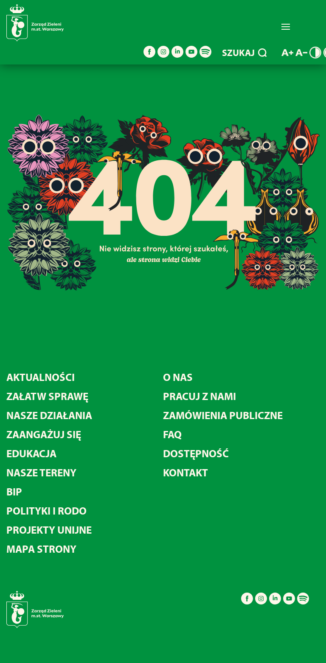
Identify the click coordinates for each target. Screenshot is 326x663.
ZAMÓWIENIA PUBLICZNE (223, 415)
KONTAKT (185, 472)
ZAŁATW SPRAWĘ (47, 396)
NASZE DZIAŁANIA (49, 415)
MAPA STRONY (41, 548)
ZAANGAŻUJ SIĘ (43, 434)
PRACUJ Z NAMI (199, 396)
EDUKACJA (31, 453)
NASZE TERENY (41, 472)
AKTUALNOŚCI (40, 376)
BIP (14, 491)
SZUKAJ (244, 53)
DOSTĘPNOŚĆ (196, 453)
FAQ (172, 434)
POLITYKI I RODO (46, 510)
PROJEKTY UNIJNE (49, 529)
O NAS (178, 376)
